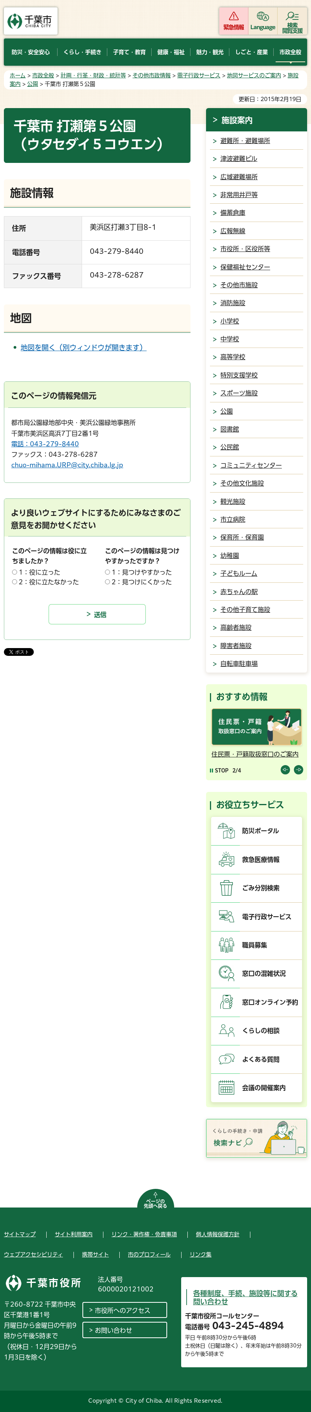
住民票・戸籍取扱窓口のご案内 (255, 754)
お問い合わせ (113, 1330)
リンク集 (200, 1254)
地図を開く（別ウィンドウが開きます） (84, 347)
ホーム (18, 75)
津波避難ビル (238, 159)
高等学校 (232, 357)
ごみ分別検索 (261, 888)
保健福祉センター (245, 267)
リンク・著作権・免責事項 (144, 1234)
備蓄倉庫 (232, 213)
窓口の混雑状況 (264, 973)
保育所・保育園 (242, 537)
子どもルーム (238, 573)
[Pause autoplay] (219, 770)
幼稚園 (229, 555)
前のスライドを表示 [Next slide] (298, 769)
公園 (32, 84)
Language (263, 27)
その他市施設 (239, 285)
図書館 (229, 429)
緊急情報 (234, 27)
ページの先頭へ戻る (155, 1203)
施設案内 (237, 120)
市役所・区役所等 (245, 249)
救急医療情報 (261, 859)
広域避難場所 (239, 177)
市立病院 (232, 519)
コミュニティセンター (251, 465)
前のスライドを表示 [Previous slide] (285, 769)
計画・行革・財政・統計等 (93, 75)
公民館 (229, 447)
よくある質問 (261, 1059)
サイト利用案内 (74, 1234)
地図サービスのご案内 (254, 75)
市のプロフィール (149, 1254)
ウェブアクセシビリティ (33, 1254)
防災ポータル (260, 831)
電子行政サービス (198, 75)
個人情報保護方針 (217, 1234)
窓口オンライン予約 (270, 1002)
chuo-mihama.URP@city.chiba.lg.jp (67, 465)
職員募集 (254, 945)
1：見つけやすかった (142, 572)
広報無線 (232, 231)
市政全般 (43, 75)
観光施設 (232, 501)
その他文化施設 (242, 483)
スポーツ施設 (239, 393)
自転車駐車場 (239, 664)
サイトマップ (20, 1234)
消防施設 (232, 303)
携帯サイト (95, 1254)
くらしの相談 (261, 1031)
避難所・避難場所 (245, 141)
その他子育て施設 (245, 609)
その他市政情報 (152, 75)
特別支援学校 (239, 375)
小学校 (229, 321)
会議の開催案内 (264, 1088)
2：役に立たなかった (49, 582)
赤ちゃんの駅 (239, 592)
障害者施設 (236, 646)
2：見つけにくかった (142, 582)
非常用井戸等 (239, 195)
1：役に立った (39, 572)
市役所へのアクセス (122, 1310)
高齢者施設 (236, 627)
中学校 (229, 339)
